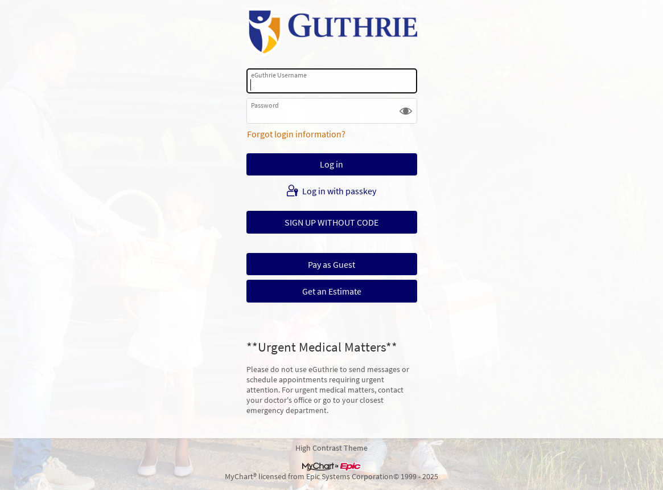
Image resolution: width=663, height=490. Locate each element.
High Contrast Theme (331, 448)
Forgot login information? (296, 134)
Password (265, 105)
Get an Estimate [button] (331, 291)
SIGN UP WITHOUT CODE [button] (331, 222)
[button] (406, 110)
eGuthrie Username (279, 75)
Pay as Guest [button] (331, 264)
